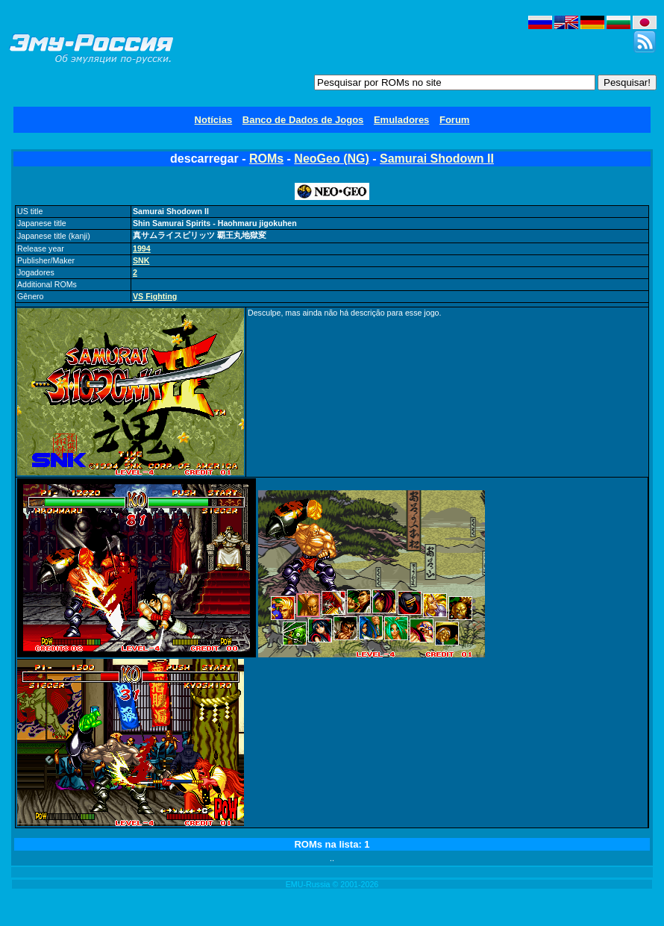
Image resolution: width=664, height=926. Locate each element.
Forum (454, 119)
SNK (141, 260)
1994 (142, 248)
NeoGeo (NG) (331, 158)
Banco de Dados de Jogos (303, 119)
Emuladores (401, 119)
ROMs (266, 158)
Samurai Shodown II (437, 158)
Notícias (214, 119)
